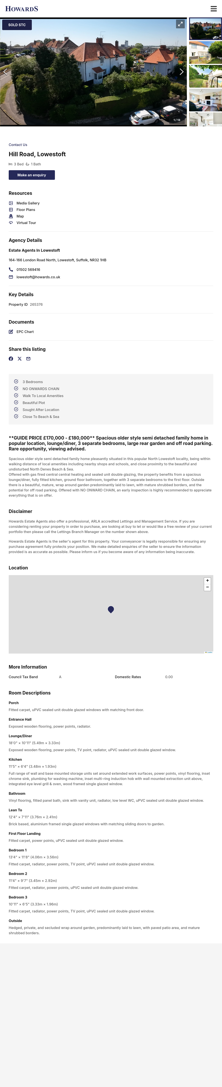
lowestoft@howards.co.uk (38, 277)
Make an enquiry (31, 175)
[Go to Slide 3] (205, 76)
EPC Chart (25, 331)
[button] (93, 71)
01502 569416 (28, 269)
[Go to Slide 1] (205, 28)
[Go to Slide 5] (205, 123)
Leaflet (208, 652)
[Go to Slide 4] (205, 100)
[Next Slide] (181, 72)
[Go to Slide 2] (205, 52)
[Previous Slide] (5, 72)
